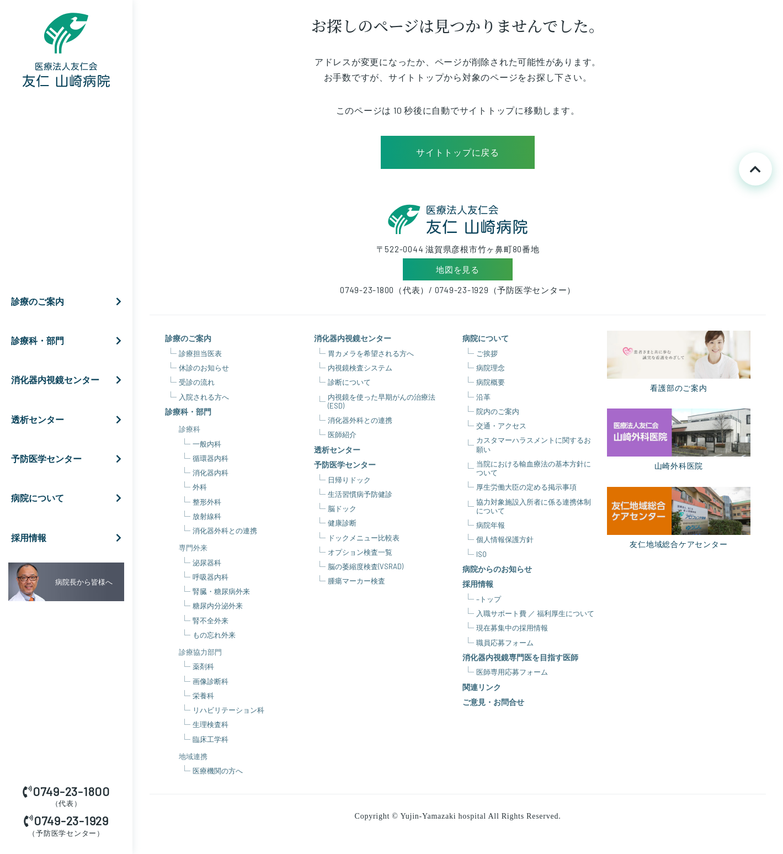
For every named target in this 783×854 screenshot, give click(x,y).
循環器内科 (210, 458)
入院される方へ (204, 396)
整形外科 (207, 501)
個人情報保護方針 (505, 539)
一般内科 (207, 443)
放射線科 (207, 516)
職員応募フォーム (505, 642)
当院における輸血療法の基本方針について (533, 468)
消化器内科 (210, 472)
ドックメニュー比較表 (364, 537)
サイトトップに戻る (457, 152)
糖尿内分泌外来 (218, 605)
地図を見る (458, 269)
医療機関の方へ (218, 770)
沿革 (483, 396)
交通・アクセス (501, 425)
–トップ (488, 599)
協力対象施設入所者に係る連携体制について (533, 506)
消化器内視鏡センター (69, 380)
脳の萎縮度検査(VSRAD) (365, 566)
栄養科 (203, 695)
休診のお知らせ (204, 367)
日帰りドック (349, 479)
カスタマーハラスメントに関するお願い (533, 444)
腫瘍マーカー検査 (356, 580)
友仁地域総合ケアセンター (678, 518)
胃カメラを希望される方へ (371, 353)
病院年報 (490, 525)
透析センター (69, 419)
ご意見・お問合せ (493, 702)
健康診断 (342, 522)
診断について (349, 382)
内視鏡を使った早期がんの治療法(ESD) (381, 401)
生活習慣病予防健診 (360, 494)
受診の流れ (197, 382)
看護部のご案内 (678, 361)
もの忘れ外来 (214, 634)
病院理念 (490, 367)
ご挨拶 (487, 353)
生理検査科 (210, 724)
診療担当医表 (200, 353)
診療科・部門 (69, 340)
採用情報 (69, 537)
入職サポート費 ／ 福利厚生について (535, 613)
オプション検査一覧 (360, 552)
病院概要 (490, 382)
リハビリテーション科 (228, 710)
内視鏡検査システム (360, 367)
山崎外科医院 (678, 439)
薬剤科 (203, 666)
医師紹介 (342, 434)
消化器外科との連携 (225, 530)
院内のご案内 (497, 411)
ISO (481, 554)
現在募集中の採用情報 (512, 627)
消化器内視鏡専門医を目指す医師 (520, 657)
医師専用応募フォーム (512, 671)
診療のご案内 (69, 301)
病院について (69, 498)
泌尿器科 (207, 562)
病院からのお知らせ (497, 569)
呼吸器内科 (210, 576)
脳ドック (342, 508)
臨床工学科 (210, 739)
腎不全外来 (210, 620)
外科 (200, 486)
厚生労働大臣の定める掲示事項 (526, 486)
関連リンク (481, 687)
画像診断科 (210, 681)
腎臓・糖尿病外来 (221, 591)
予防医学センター (69, 458)
